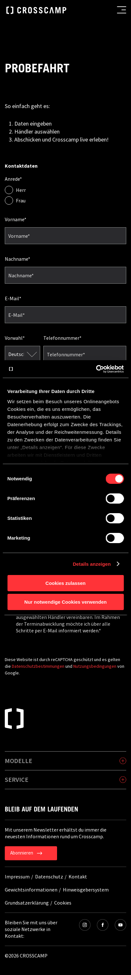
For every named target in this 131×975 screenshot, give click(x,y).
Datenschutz (49, 876)
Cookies (62, 902)
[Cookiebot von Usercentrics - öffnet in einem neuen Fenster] (96, 369)
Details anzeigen (92, 564)
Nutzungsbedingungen (94, 666)
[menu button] (121, 9)
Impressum (17, 876)
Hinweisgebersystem (86, 889)
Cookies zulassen (66, 583)
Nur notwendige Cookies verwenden (65, 602)
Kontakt (78, 876)
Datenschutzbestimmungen (38, 666)
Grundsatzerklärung (27, 902)
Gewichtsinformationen (31, 889)
